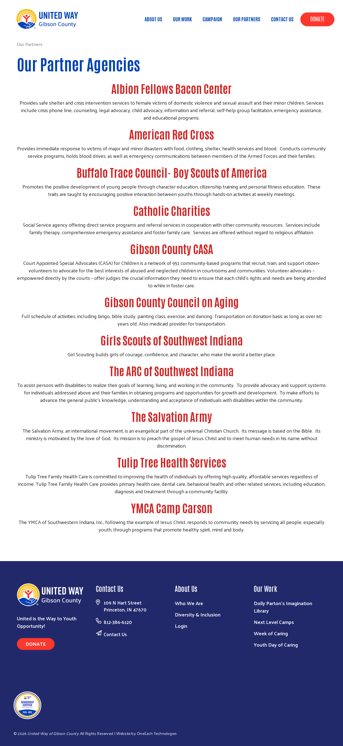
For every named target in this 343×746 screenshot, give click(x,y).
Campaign (212, 19)
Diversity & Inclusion (198, 614)
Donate (317, 18)
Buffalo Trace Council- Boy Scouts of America (171, 172)
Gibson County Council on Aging (171, 302)
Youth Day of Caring (276, 644)
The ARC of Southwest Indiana (171, 370)
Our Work (182, 19)
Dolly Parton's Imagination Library (283, 607)
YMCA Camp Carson (171, 507)
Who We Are (189, 603)
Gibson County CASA (171, 248)
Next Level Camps (274, 622)
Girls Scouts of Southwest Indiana (172, 340)
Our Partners (246, 19)
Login (181, 625)
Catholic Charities (171, 210)
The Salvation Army (171, 416)
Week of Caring (271, 633)
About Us (153, 19)
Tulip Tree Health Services (171, 462)
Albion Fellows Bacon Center (171, 88)
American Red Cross (171, 134)
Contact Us (282, 19)
